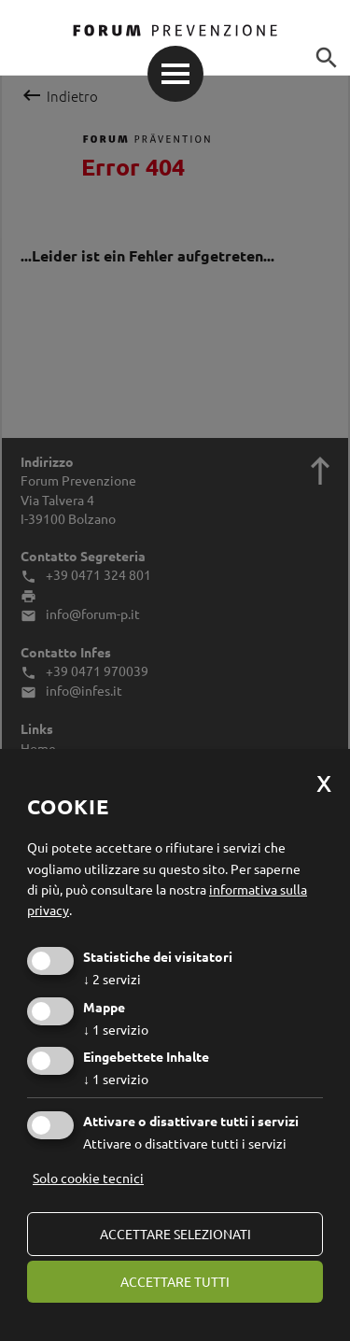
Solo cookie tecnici (88, 1177)
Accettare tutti (175, 1281)
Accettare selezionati (175, 1233)
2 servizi (112, 978)
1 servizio (115, 1029)
